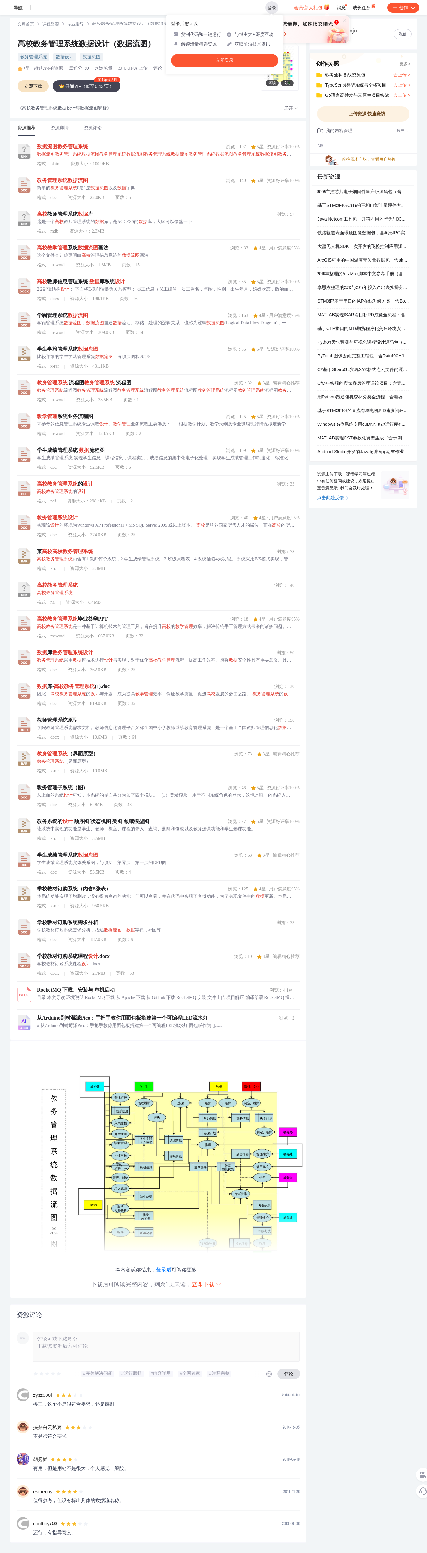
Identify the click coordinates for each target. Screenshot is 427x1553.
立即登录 (225, 60)
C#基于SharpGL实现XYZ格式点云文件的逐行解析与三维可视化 (363, 370)
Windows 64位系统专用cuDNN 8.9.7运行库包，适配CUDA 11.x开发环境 (363, 425)
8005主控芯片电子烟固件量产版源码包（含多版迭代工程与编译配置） (363, 192)
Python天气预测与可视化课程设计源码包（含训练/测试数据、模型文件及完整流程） (363, 343)
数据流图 (91, 57)
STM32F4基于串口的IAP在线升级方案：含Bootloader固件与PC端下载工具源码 (363, 301)
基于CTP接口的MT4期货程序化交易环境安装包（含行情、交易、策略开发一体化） (363, 329)
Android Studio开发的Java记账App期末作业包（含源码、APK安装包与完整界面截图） (363, 452)
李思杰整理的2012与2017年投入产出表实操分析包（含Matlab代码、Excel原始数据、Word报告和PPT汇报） (363, 288)
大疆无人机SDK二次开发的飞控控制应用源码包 (363, 247)
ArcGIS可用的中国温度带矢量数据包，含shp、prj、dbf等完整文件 (363, 260)
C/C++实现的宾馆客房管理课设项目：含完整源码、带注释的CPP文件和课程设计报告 (363, 384)
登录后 (163, 1269)
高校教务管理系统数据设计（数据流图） (86, 45)
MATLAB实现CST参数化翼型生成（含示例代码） (363, 438)
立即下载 (206, 1284)
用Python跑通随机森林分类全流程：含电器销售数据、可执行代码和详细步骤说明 (363, 397)
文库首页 (26, 25)
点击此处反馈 (333, 498)
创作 (403, 7)
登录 (271, 7)
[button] (291, 109)
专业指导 (75, 25)
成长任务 (364, 6)
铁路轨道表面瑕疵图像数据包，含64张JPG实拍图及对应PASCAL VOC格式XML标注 (363, 233)
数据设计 (65, 57)
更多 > (405, 64)
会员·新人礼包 (311, 7)
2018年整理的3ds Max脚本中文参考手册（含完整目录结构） (363, 274)
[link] (26, 24)
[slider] (47, 1374)
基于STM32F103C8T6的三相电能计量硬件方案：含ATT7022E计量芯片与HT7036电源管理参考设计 (363, 206)
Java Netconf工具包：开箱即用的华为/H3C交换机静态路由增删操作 (363, 219)
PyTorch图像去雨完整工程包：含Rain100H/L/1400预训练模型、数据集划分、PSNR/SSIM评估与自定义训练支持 (363, 356)
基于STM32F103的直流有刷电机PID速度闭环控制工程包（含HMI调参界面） (363, 411)
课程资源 (50, 25)
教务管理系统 (33, 57)
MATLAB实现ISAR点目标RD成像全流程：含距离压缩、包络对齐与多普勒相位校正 (363, 315)
